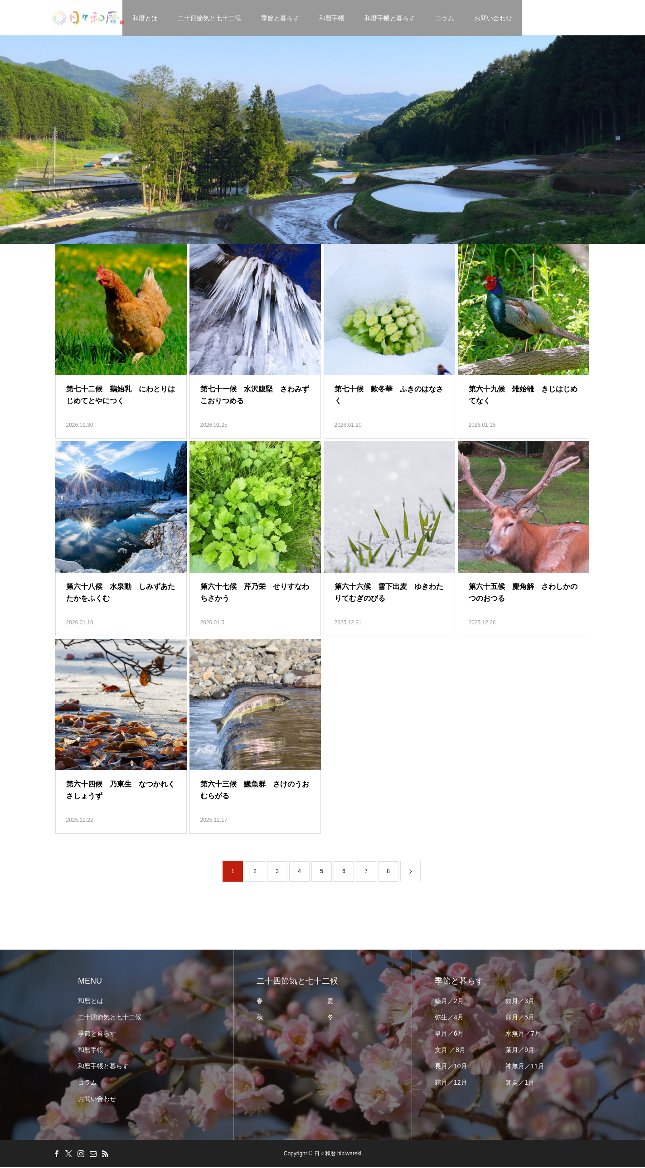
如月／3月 (519, 1001)
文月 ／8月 (450, 1050)
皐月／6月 (449, 1034)
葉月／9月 (519, 1050)
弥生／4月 (449, 1018)
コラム (445, 18)
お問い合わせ (494, 18)
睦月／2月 (449, 1001)
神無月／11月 (524, 1067)
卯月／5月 (519, 1018)
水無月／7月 (523, 1034)
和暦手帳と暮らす (390, 18)
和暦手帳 (332, 18)
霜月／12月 (451, 1083)
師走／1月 (519, 1083)
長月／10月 (451, 1067)
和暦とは (145, 18)
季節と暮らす (281, 18)
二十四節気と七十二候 (210, 18)
